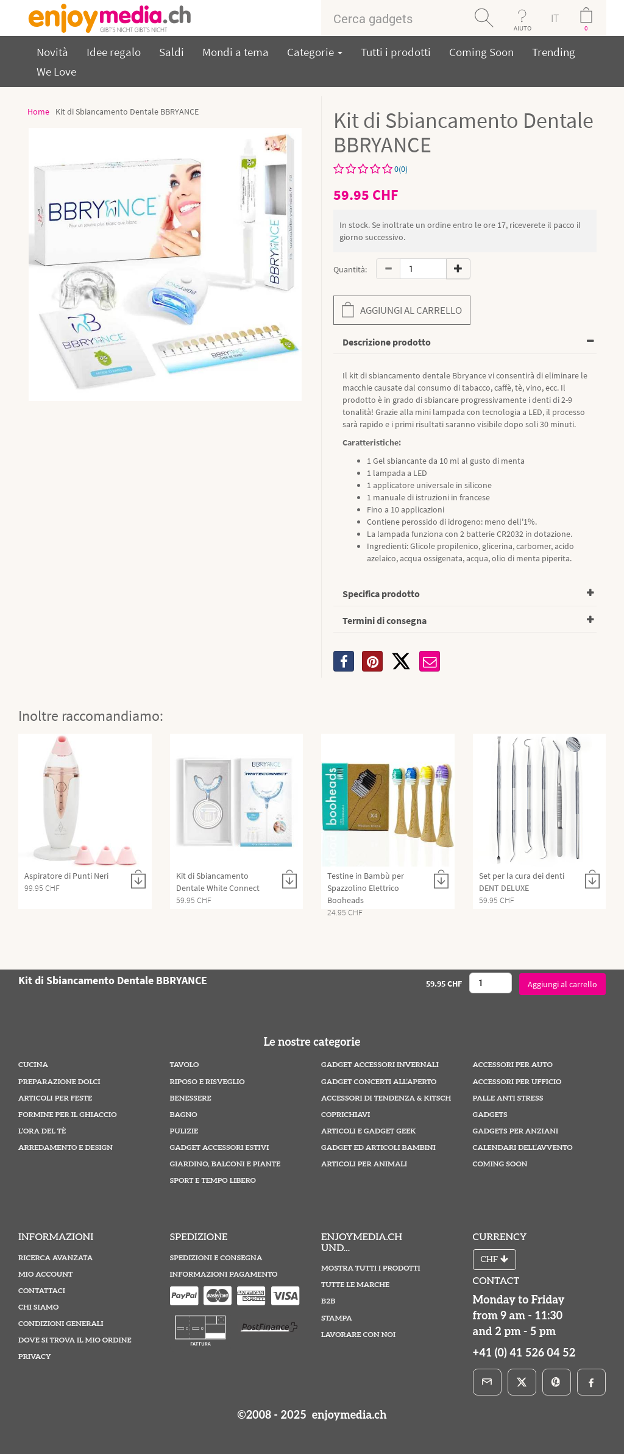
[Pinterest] (556, 1382)
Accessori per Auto (513, 1064)
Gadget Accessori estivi (219, 1147)
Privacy (34, 1356)
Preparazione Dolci (59, 1082)
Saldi (171, 51)
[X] (401, 661)
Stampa (336, 1318)
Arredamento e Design (65, 1147)
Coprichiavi (345, 1114)
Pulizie (184, 1131)
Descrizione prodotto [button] (386, 342)
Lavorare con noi (358, 1334)
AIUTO (522, 28)
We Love (56, 71)
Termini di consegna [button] (384, 620)
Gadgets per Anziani (516, 1131)
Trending (553, 51)
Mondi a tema (235, 51)
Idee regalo (114, 51)
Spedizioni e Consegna (216, 1258)
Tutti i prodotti (396, 51)
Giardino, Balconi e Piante (225, 1164)
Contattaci (41, 1291)
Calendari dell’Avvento (523, 1147)
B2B (328, 1301)
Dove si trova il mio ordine (75, 1340)
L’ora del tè (42, 1131)
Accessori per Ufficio (517, 1082)
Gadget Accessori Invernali (380, 1064)
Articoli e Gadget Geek (368, 1131)
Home (38, 111)
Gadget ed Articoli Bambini (378, 1147)
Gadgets (490, 1114)
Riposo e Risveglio (207, 1082)
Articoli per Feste (55, 1098)
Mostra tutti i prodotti (370, 1268)
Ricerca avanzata (55, 1258)
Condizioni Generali (61, 1323)
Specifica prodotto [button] (381, 593)
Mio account (45, 1274)
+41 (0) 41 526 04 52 (524, 1353)
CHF (494, 1259)
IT (555, 18)
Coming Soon (481, 51)
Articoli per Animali (364, 1164)
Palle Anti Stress (508, 1098)
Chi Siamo (38, 1307)
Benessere (190, 1098)
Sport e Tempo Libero (213, 1180)
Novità (52, 51)
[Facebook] (591, 1382)
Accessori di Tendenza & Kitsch (386, 1098)
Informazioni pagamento (224, 1274)
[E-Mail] (487, 1382)
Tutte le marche (355, 1284)
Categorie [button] (314, 51)
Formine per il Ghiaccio (67, 1114)
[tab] (465, 343)
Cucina (33, 1064)
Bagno (183, 1114)
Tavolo (184, 1064)
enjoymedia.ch (347, 1415)
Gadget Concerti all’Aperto (378, 1082)
